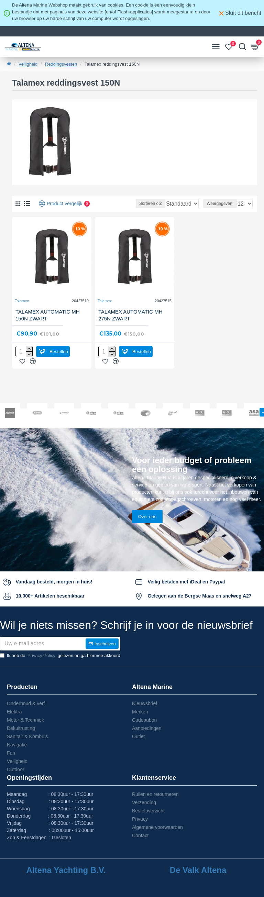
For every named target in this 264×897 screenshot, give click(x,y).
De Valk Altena (198, 870)
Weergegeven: (220, 203)
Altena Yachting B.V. (66, 870)
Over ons (147, 489)
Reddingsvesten (61, 64)
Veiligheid (28, 64)
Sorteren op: (126, 203)
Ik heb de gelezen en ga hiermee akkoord (60, 655)
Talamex (22, 301)
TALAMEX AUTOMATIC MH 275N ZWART (130, 315)
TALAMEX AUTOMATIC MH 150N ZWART (47, 315)
